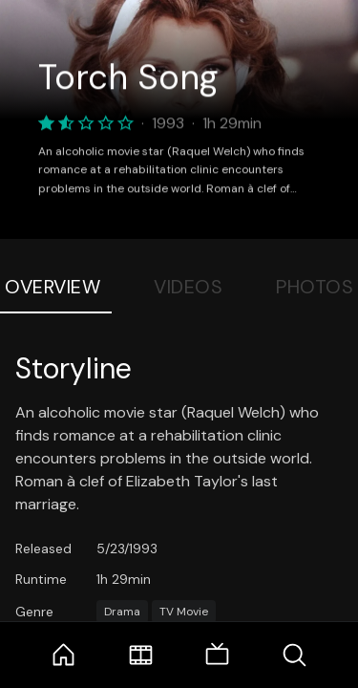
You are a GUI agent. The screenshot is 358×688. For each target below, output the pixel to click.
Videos (188, 286)
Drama (122, 611)
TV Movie (183, 611)
